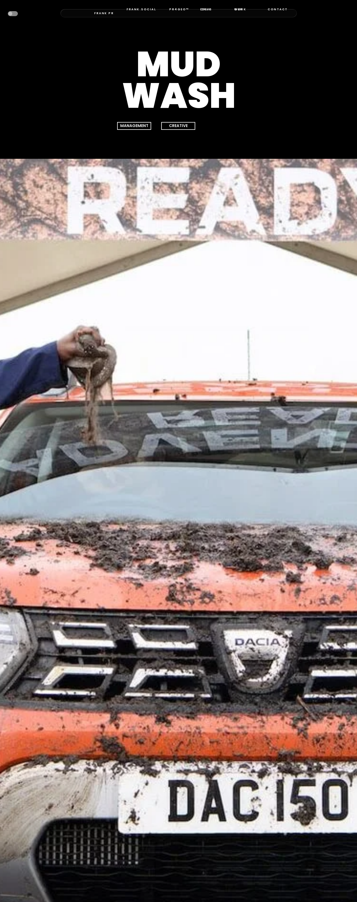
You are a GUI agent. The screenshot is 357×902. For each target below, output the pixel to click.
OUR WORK (240, 9)
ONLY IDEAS (206, 9)
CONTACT (278, 9)
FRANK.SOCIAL (141, 9)
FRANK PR (104, 13)
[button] (13, 13)
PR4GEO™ (179, 9)
